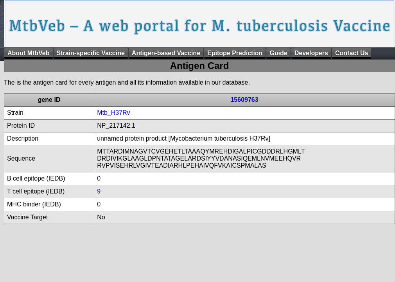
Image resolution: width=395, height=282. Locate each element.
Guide (278, 53)
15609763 (244, 99)
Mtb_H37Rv (113, 112)
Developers (311, 53)
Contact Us (351, 53)
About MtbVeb (28, 53)
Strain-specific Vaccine (91, 53)
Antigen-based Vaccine (166, 53)
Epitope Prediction (234, 53)
